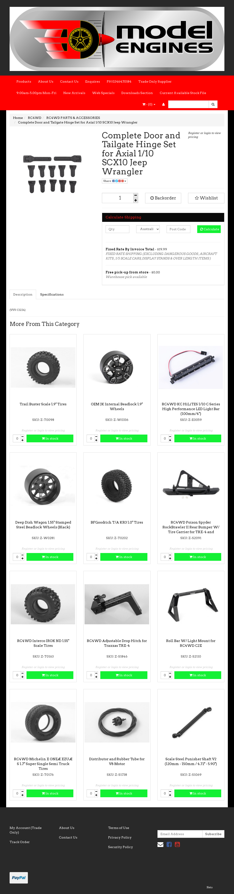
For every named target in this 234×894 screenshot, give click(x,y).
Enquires (92, 81)
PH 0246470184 (119, 81)
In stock (50, 438)
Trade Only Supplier (155, 81)
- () (148, 104)
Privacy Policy (120, 837)
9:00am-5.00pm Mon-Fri (36, 93)
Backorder (163, 198)
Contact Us (69, 81)
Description (22, 294)
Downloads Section (137, 93)
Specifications (52, 294)
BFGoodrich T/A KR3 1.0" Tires (117, 522)
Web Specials (103, 93)
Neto (210, 887)
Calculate (209, 229)
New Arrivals (74, 93)
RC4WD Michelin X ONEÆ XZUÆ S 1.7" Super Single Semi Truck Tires (43, 764)
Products (23, 81)
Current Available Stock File (183, 93)
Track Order (20, 842)
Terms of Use (118, 828)
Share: (114, 181)
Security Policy (120, 847)
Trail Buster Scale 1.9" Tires (43, 404)
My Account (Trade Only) (26, 830)
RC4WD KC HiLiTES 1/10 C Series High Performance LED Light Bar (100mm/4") (191, 409)
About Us (45, 81)
